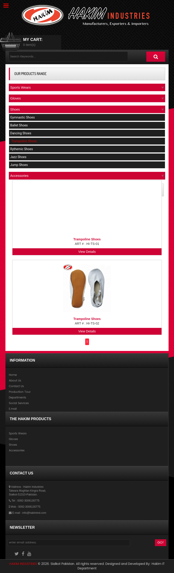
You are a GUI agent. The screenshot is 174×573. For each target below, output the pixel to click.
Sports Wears (18, 433)
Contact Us (16, 386)
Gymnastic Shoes (22, 117)
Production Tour (20, 392)
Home (13, 375)
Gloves (13, 439)
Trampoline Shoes (24, 141)
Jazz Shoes (18, 157)
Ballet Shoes (19, 125)
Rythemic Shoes (21, 149)
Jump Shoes (19, 165)
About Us (15, 381)
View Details (87, 251)
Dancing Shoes (20, 133)
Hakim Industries (23, 563)
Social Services (19, 403)
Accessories (16, 450)
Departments (17, 397)
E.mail (13, 409)
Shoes (13, 445)
